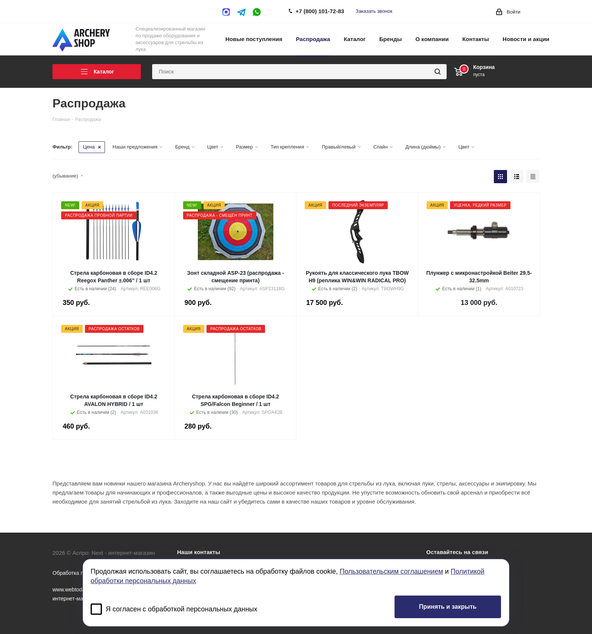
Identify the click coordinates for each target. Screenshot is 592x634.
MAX (228, 12)
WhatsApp (256, 12)
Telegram (241, 12)
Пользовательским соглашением (391, 571)
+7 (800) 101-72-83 (320, 11)
